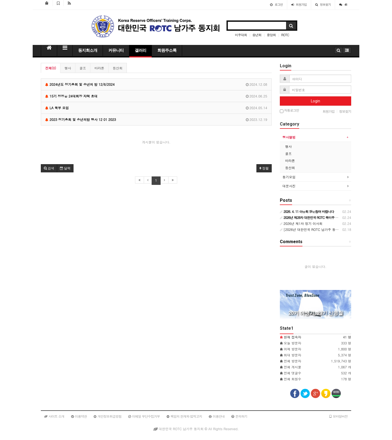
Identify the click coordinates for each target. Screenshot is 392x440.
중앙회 (271, 34)
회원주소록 (166, 50)
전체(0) (50, 68)
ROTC (285, 34)
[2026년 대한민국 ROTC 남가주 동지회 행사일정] (319, 229)
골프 (82, 68)
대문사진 (289, 186)
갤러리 (140, 50)
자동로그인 (289, 110)
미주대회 (241, 34)
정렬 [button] (264, 168)
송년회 (256, 34)
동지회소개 (87, 50)
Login (315, 101)
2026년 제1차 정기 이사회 (301, 223)
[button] (49, 168)
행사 (68, 68)
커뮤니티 (116, 50)
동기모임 (289, 177)
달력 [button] (65, 168)
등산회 (117, 68)
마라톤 (99, 68)
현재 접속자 (292, 337)
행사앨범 (289, 137)
